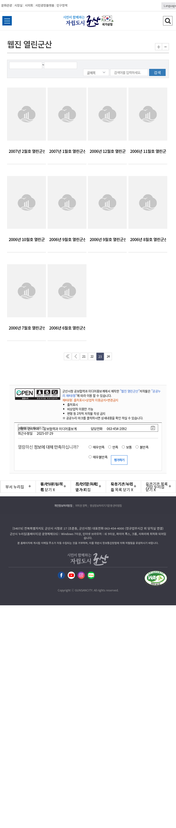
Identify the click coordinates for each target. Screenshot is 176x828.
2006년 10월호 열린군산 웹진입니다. (26, 239)
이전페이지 (76, 357)
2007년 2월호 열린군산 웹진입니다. (26, 151)
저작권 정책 (81, 506)
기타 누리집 (155, 486)
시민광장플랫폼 (44, 5)
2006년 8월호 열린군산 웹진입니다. (148, 239)
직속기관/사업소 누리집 (87, 486)
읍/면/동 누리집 (51, 486)
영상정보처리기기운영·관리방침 (106, 506)
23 (100, 356)
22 (92, 356)
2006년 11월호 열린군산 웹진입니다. (148, 151)
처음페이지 (68, 357)
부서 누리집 (14, 486)
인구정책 (62, 5)
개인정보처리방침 (63, 506)
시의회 (29, 5)
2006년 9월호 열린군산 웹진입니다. (67, 239)
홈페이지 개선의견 (32, 428)
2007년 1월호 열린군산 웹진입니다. (67, 151)
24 (108, 356)
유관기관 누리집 (122, 486)
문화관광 (6, 5)
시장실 (18, 5)
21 (83, 356)
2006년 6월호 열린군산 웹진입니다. (67, 328)
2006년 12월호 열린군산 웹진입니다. (107, 151)
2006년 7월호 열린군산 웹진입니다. (26, 328)
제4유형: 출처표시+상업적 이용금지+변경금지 (90, 400)
